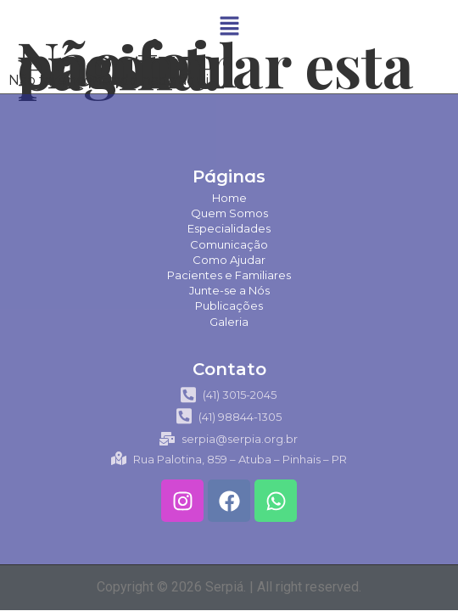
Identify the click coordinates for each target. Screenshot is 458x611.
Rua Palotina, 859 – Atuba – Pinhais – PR (229, 458)
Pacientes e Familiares (229, 275)
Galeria (229, 321)
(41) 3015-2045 (228, 395)
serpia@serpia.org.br (228, 439)
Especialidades (229, 228)
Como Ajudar (229, 259)
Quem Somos (229, 213)
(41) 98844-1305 (229, 417)
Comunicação (229, 244)
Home (229, 198)
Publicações (229, 305)
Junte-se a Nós (229, 290)
